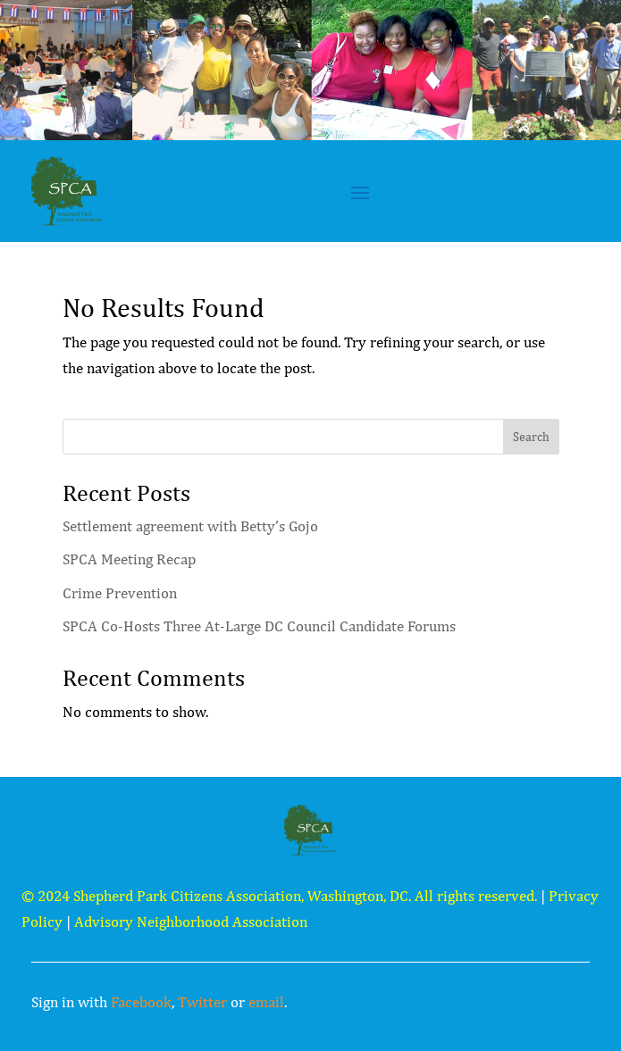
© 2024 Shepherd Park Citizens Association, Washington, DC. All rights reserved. (279, 896)
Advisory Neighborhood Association (190, 921)
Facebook (141, 1002)
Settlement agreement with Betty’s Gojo (190, 526)
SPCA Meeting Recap (129, 559)
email (266, 1002)
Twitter (202, 1002)
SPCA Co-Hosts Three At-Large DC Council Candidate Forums (259, 626)
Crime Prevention (120, 593)
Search (531, 437)
